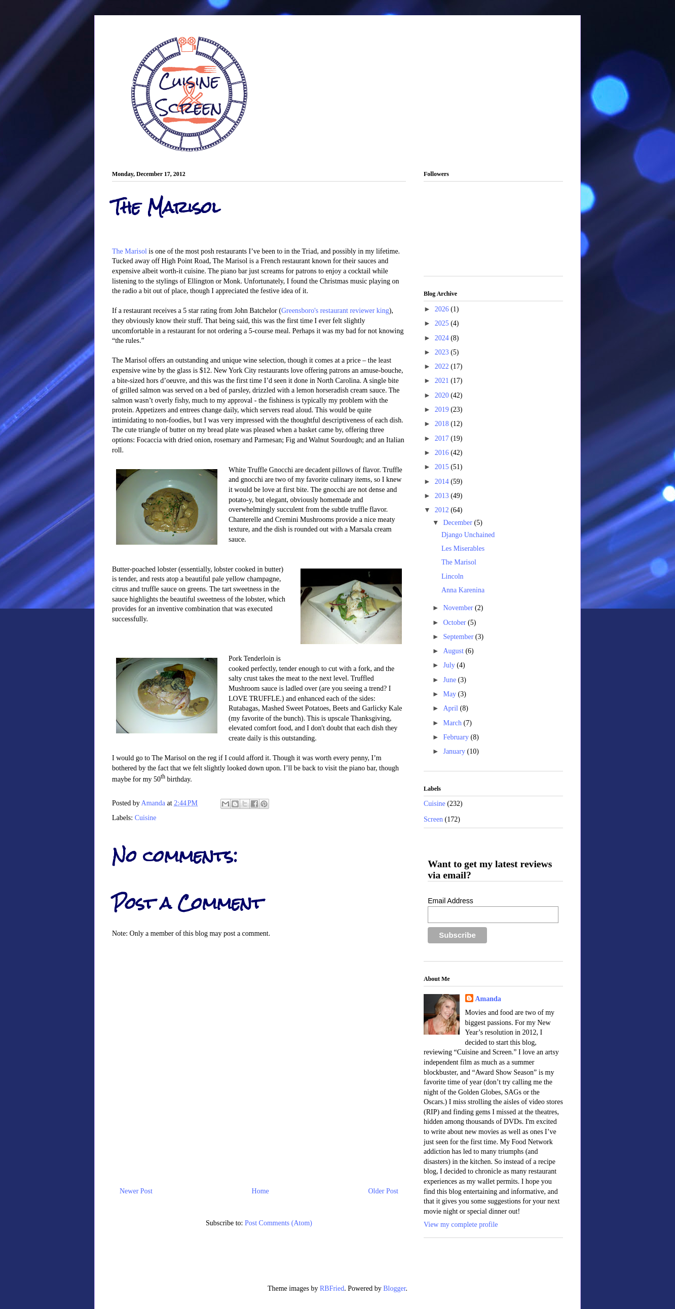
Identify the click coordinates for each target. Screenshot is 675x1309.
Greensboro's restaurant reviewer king (335, 310)
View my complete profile (461, 1224)
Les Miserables (462, 548)
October (455, 622)
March (453, 723)
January (455, 751)
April (451, 708)
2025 (443, 323)
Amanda (154, 803)
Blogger (394, 1288)
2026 (443, 309)
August (454, 651)
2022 (443, 366)
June (450, 680)
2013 (443, 496)
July (450, 665)
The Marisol (129, 251)
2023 (443, 352)
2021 (443, 380)
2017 (443, 438)
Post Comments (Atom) (278, 1223)
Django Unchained (468, 535)
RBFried (332, 1288)
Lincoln (452, 576)
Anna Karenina (462, 590)
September (459, 637)
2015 (443, 467)
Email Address (450, 901)
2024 (443, 338)
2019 (443, 409)
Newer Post (136, 1191)
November (459, 608)
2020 (443, 395)
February (456, 737)
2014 (443, 481)
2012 (443, 510)
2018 (443, 424)
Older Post (383, 1191)
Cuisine (146, 818)
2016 (443, 452)
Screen (433, 819)
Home (260, 1191)
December (458, 522)
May (450, 694)
